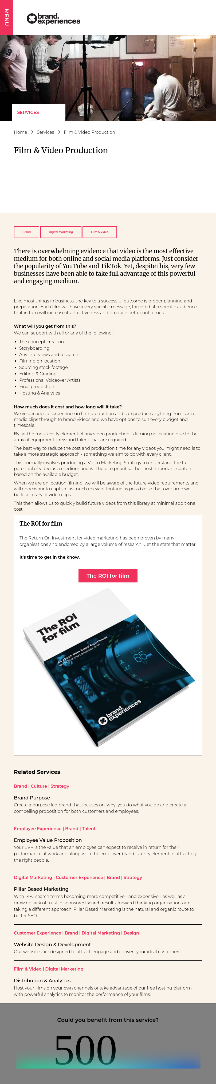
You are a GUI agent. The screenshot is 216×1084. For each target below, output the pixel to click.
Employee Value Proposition (48, 840)
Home (20, 132)
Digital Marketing (61, 232)
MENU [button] (6, 17)
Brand (26, 232)
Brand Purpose (32, 798)
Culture (39, 786)
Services (28, 112)
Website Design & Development (52, 944)
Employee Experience (38, 828)
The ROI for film (108, 576)
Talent (89, 828)
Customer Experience (79, 877)
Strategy (60, 786)
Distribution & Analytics (42, 980)
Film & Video (99, 232)
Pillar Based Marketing (41, 889)
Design (131, 933)
